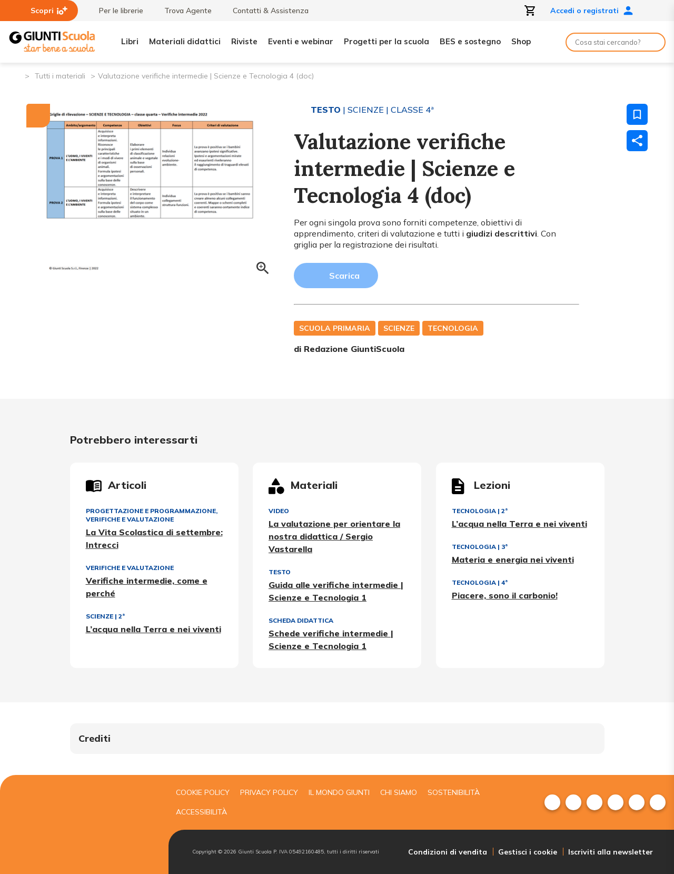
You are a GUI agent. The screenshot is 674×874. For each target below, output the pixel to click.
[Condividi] (637, 140)
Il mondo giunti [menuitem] (339, 792)
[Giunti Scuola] (52, 42)
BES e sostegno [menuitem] (470, 41)
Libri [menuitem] (129, 41)
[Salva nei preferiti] (637, 114)
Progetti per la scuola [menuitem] (386, 41)
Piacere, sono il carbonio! (505, 595)
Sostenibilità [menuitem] (454, 792)
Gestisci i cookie (527, 852)
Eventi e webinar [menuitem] (300, 41)
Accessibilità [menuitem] (201, 812)
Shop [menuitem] (521, 41)
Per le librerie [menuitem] (115, 10)
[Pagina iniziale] (16, 75)
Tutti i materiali (60, 76)
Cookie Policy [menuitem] (203, 792)
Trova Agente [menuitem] (183, 10)
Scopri (49, 10)
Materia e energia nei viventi (513, 559)
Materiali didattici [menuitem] (185, 41)
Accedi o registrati (591, 10)
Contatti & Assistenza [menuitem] (265, 10)
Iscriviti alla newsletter (610, 852)
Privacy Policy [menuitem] (269, 792)
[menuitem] (552, 802)
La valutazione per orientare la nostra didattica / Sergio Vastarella (334, 536)
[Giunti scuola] (81, 824)
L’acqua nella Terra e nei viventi (153, 629)
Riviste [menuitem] (244, 41)
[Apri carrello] (530, 10)
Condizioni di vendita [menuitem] (447, 852)
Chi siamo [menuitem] (398, 792)
